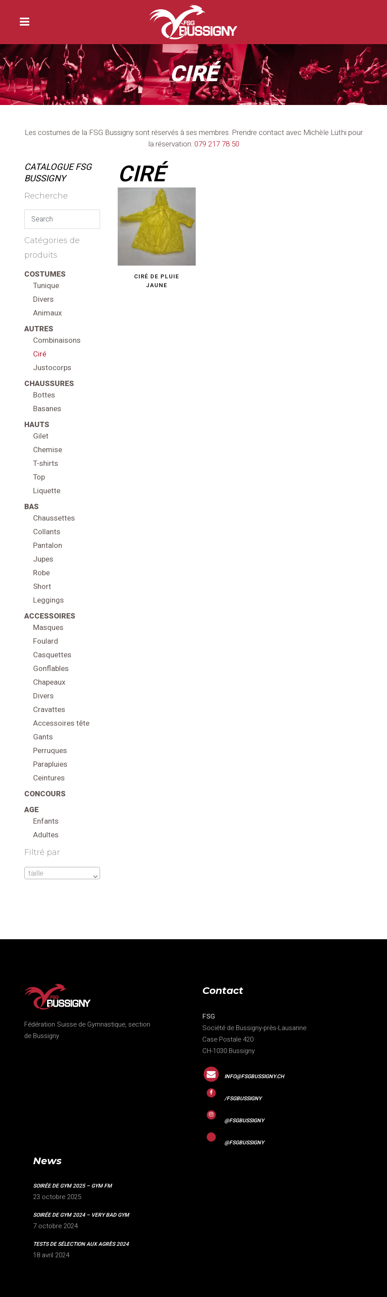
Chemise (47, 449)
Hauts (36, 424)
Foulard (45, 641)
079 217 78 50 (216, 144)
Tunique (46, 285)
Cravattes (49, 709)
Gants (43, 736)
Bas (31, 506)
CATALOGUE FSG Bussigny (58, 173)
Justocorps (52, 367)
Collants (46, 531)
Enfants (46, 821)
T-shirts (45, 463)
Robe (41, 572)
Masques (48, 627)
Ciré (39, 354)
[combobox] (62, 873)
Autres (38, 328)
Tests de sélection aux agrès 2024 (81, 1244)
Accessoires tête (61, 723)
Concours (45, 793)
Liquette (46, 490)
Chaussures (49, 383)
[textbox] (62, 873)
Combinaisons (57, 340)
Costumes (45, 274)
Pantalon (47, 545)
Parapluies (50, 764)
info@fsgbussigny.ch (254, 1076)
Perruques (50, 750)
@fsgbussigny (244, 1121)
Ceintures (49, 777)
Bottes (44, 395)
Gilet (40, 436)
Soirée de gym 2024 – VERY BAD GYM (81, 1215)
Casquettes (52, 654)
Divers (43, 299)
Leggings (48, 600)
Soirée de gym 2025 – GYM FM (72, 1186)
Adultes (46, 834)
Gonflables (51, 668)
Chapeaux (49, 682)
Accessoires (49, 616)
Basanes (47, 408)
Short (42, 586)
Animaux (47, 313)
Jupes (43, 559)
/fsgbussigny (242, 1098)
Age (31, 809)
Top (39, 477)
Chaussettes (54, 518)
